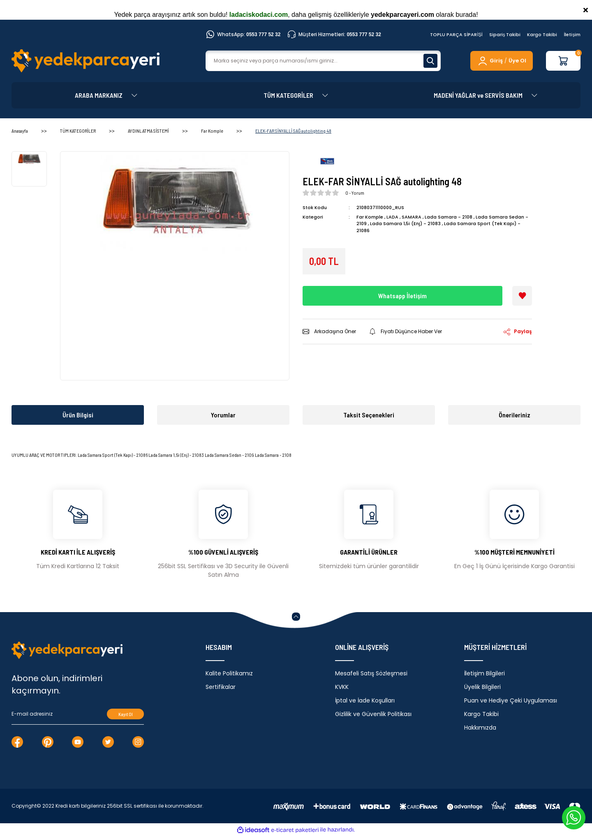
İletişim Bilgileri (484, 673)
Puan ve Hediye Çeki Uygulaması (510, 700)
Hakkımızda (480, 727)
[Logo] (86, 60)
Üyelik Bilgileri (482, 687)
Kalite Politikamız (229, 673)
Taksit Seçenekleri (368, 415)
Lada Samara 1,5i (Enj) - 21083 (405, 223)
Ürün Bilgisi (77, 415)
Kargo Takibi (542, 34)
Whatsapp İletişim (402, 295)
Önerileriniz (514, 415)
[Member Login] (490, 61)
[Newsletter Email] (78, 714)
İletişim (572, 34)
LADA (392, 217)
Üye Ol (517, 60)
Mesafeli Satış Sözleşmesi (371, 673)
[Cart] (563, 61)
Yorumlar (223, 415)
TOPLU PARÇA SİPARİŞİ (456, 34)
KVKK (342, 687)
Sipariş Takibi (505, 34)
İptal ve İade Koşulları (365, 700)
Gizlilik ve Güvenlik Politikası (373, 714)
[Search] (323, 61)
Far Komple (369, 217)
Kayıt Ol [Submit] (125, 714)
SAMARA (411, 217)
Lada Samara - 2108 (448, 217)
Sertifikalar (221, 687)
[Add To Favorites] (522, 296)
